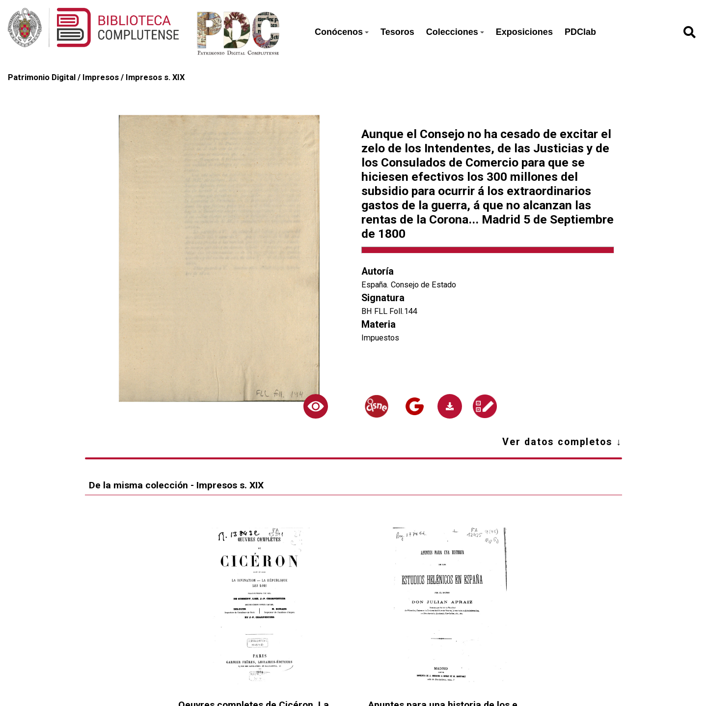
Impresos (100, 77)
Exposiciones (524, 32)
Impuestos (380, 337)
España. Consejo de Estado (408, 284)
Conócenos (342, 32)
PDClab (580, 32)
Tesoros (397, 32)
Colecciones (455, 32)
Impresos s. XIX (155, 77)
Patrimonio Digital (42, 77)
